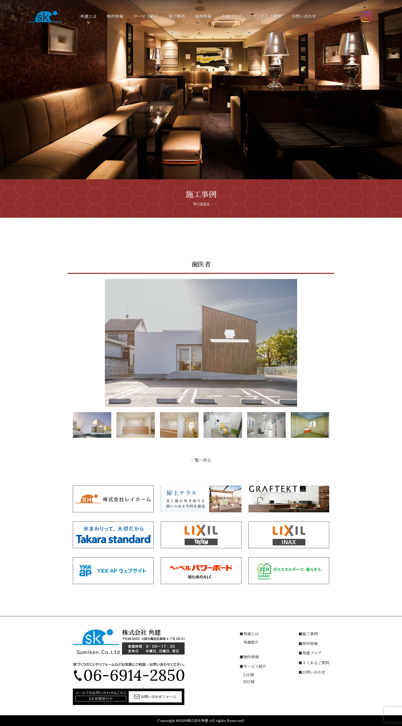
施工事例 (176, 17)
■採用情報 (308, 644)
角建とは (88, 17)
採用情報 (203, 17)
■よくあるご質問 (313, 663)
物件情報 (115, 17)
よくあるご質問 (267, 17)
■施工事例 (308, 634)
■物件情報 (249, 657)
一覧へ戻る (201, 460)
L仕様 (248, 675)
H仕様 (248, 682)
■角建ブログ (309, 653)
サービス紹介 (146, 17)
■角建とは (249, 634)
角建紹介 (251, 642)
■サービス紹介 (252, 666)
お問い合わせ (304, 17)
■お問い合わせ (311, 672)
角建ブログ (232, 17)
